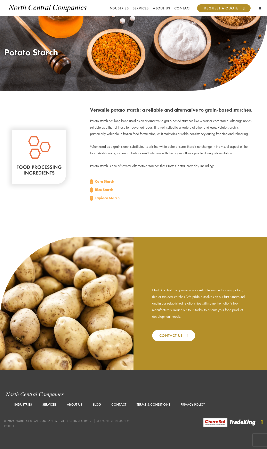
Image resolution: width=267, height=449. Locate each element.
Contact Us (171, 335)
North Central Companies (47, 8)
